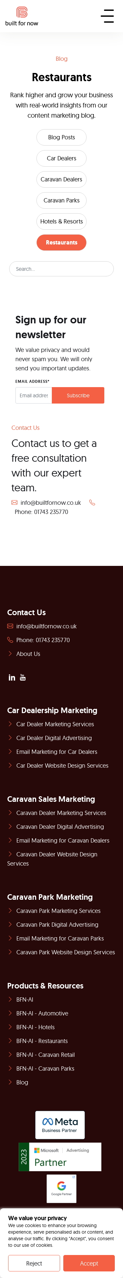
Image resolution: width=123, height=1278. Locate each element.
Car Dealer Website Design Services (58, 765)
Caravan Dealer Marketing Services (56, 813)
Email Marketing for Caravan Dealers (58, 840)
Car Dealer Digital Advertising (49, 738)
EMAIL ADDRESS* (32, 381)
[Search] (61, 268)
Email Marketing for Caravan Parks (55, 938)
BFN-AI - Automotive (37, 1013)
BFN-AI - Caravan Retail (41, 1054)
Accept (89, 1263)
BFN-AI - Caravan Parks (40, 1068)
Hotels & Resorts (61, 221)
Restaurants (61, 242)
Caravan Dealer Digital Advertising (55, 826)
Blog (17, 1082)
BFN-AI (20, 999)
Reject (34, 1263)
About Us (23, 654)
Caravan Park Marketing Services (54, 911)
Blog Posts (61, 137)
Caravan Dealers (61, 179)
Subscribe (78, 395)
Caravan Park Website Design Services (61, 952)
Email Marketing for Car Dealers (52, 751)
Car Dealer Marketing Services (50, 724)
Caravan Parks (62, 200)
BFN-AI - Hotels (31, 1027)
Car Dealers (61, 158)
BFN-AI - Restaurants (37, 1041)
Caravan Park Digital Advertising (52, 924)
